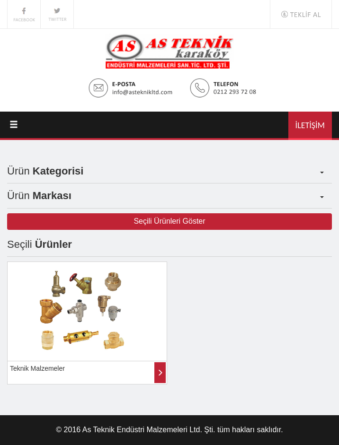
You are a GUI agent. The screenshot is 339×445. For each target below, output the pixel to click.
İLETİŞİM (310, 125)
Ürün (165, 171)
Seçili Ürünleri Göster (169, 221)
